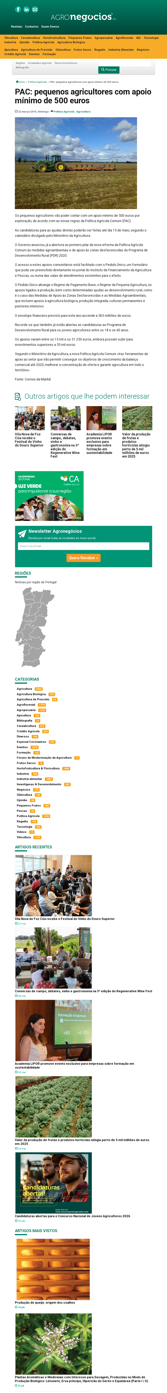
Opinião (24, 42)
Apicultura (11, 49)
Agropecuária (104, 38)
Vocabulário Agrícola (40, 62)
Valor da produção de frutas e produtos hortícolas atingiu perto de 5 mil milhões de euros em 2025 (136, 445)
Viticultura (11, 38)
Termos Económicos (65, 62)
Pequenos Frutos (80, 38)
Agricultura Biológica (71, 42)
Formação (49, 54)
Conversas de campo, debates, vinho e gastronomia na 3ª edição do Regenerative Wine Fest (65, 445)
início (20, 81)
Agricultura (83, 111)
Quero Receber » (83, 558)
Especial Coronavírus (31, 742)
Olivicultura (63, 49)
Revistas (16, 26)
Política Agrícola (43, 42)
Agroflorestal (124, 38)
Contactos (32, 26)
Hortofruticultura (54, 38)
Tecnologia (151, 38)
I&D (138, 38)
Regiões (20, 62)
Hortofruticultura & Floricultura (38, 768)
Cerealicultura (30, 38)
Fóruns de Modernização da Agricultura (44, 757)
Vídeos (22, 832)
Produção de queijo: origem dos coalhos (45, 1302)
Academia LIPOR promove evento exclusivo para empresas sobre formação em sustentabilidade (99, 443)
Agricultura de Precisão (36, 49)
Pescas (22, 811)
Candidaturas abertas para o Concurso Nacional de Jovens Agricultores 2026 (72, 1216)
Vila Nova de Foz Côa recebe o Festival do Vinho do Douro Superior (29, 439)
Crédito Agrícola (15, 54)
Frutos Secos (82, 49)
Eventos (34, 54)
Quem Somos (50, 26)
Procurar (108, 70)
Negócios (143, 49)
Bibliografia (22, 67)
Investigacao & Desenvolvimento (39, 784)
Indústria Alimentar (121, 49)
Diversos (23, 736)
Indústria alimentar (29, 779)
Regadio (99, 49)
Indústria (10, 42)
